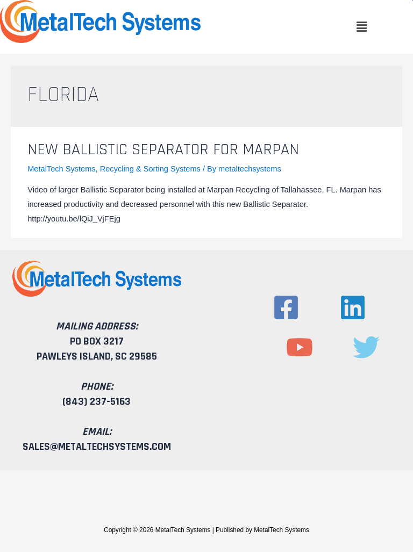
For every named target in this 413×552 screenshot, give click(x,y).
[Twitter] (366, 347)
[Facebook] (286, 307)
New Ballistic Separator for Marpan (163, 149)
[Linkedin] (353, 307)
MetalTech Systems (61, 168)
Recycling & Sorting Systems (150, 168)
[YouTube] (299, 347)
